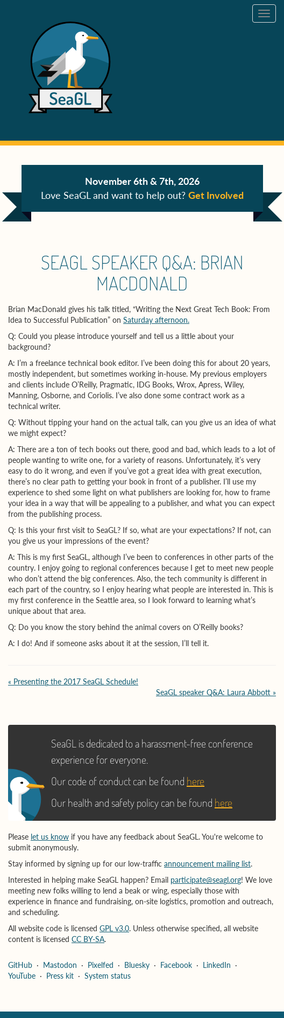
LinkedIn (217, 964)
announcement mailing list (207, 863)
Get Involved (216, 195)
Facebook (176, 964)
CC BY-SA (88, 939)
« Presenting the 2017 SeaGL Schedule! (73, 681)
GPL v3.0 (114, 928)
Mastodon (60, 964)
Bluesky (137, 964)
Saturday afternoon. (156, 319)
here (195, 781)
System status (107, 975)
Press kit (60, 975)
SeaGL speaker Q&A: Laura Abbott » (216, 692)
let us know (50, 836)
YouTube (22, 975)
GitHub (20, 964)
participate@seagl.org (206, 879)
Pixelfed (100, 964)
